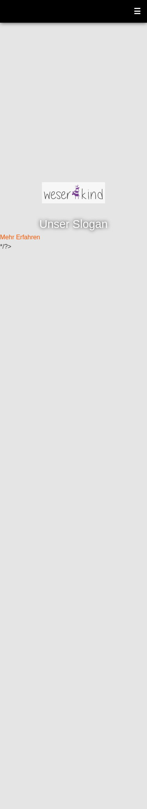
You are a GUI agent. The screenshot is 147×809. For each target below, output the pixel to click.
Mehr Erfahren (20, 237)
